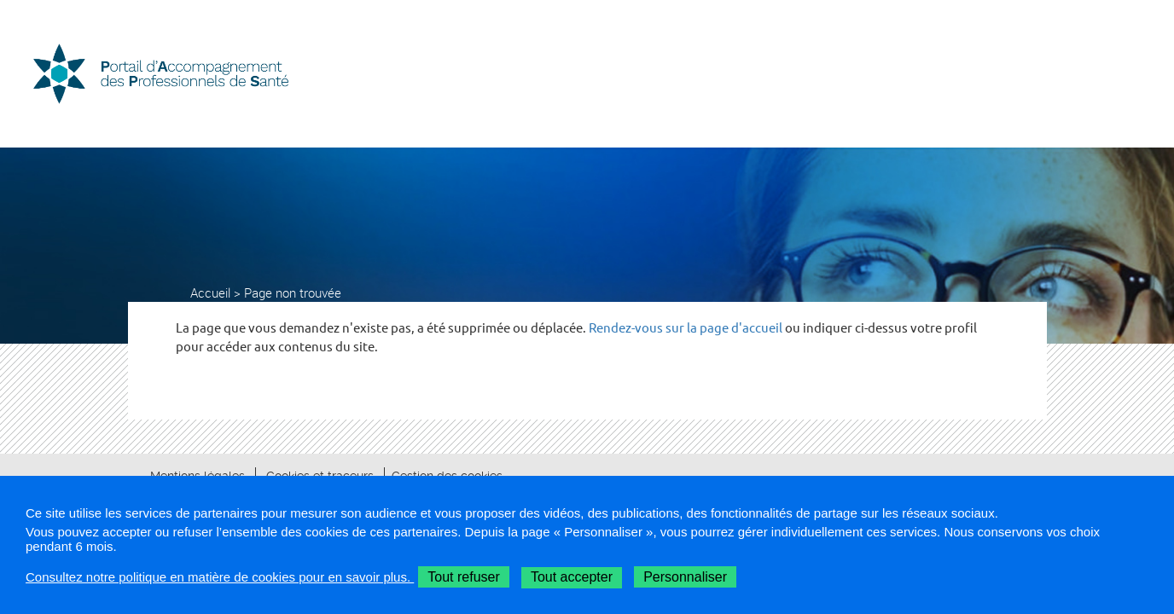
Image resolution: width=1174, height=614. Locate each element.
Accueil (210, 292)
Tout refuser (463, 577)
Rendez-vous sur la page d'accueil (685, 328)
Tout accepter (572, 577)
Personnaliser (685, 577)
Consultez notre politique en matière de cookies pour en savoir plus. (220, 577)
